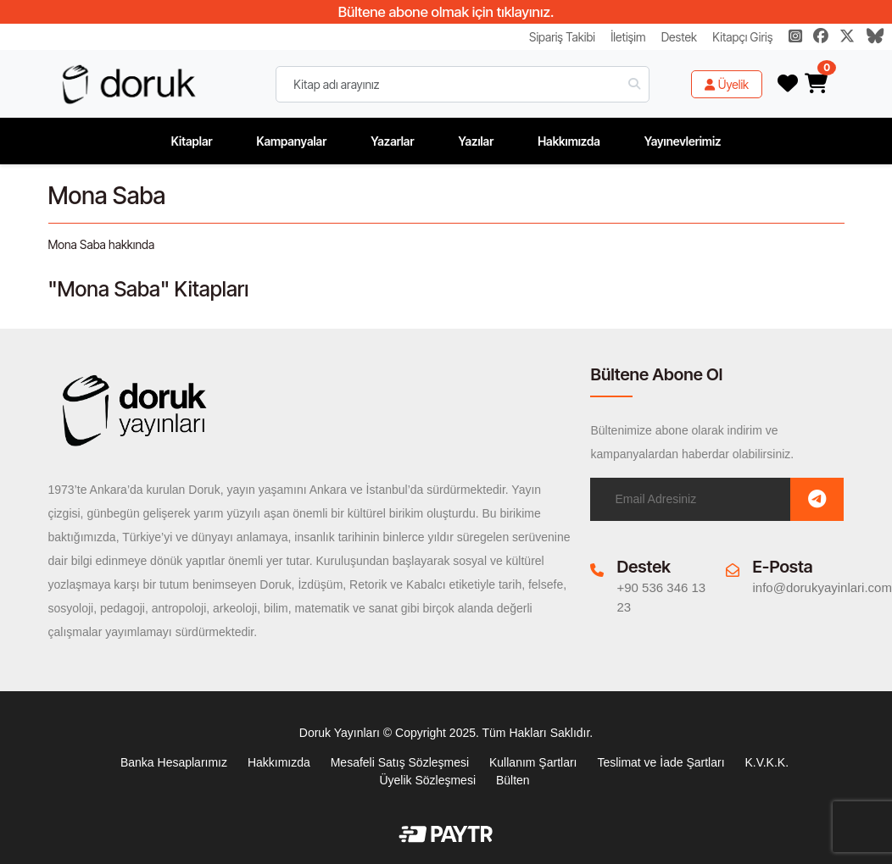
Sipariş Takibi (562, 37)
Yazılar (475, 141)
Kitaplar (192, 141)
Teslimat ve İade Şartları (660, 762)
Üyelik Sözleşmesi (427, 780)
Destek (679, 37)
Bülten (513, 780)
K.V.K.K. (766, 762)
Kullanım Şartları (533, 762)
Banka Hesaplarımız (173, 762)
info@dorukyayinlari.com (821, 587)
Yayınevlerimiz (683, 141)
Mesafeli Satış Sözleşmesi (400, 762)
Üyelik (727, 84)
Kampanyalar (291, 141)
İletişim (627, 37)
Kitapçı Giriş (742, 37)
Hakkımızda (569, 141)
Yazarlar (392, 141)
